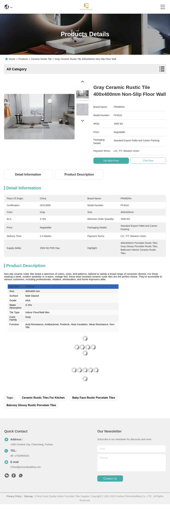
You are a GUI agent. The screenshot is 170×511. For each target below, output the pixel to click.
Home (12, 59)
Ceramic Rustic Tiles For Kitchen (43, 397)
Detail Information (28, 174)
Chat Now (149, 160)
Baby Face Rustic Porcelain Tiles (93, 397)
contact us (110, 478)
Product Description (79, 174)
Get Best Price (112, 160)
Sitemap (28, 496)
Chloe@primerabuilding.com (25, 467)
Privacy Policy (13, 496)
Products (23, 59)
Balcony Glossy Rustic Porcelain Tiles (31, 405)
